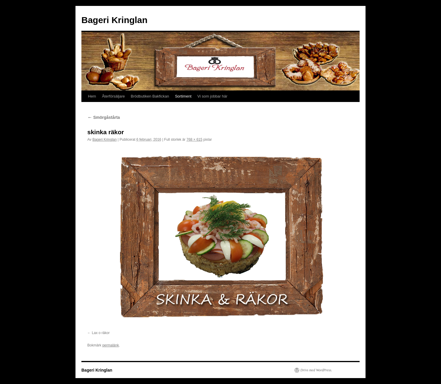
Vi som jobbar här (212, 96)
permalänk (110, 345)
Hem (92, 96)
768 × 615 (194, 139)
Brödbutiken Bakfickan (150, 96)
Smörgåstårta (103, 117)
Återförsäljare (113, 96)
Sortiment (183, 96)
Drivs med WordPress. (316, 370)
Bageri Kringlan (114, 20)
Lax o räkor (101, 333)
